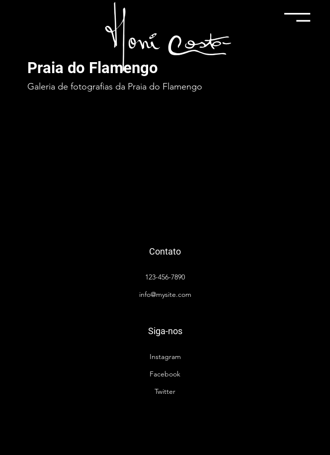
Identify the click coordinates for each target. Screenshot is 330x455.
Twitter (165, 391)
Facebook (165, 373)
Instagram (165, 356)
